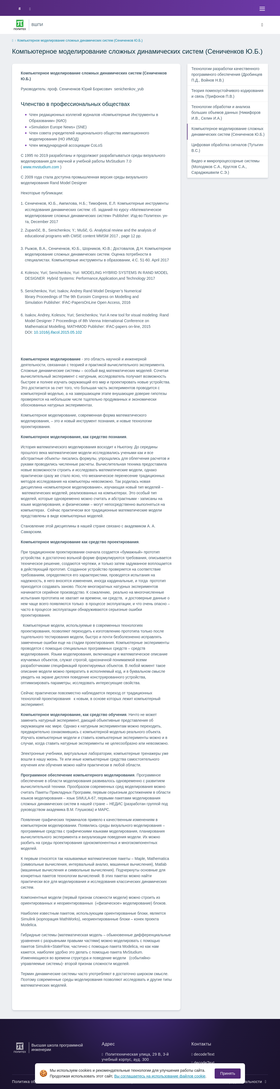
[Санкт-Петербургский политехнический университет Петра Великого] (20, 25)
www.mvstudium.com (41, 167)
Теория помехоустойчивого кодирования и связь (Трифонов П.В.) (227, 93)
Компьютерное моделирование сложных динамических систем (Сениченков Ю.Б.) (227, 131)
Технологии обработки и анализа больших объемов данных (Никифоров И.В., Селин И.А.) (226, 112)
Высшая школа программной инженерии (57, 1047)
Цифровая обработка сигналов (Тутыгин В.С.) (227, 148)
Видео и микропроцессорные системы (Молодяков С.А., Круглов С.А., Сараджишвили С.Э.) (225, 167)
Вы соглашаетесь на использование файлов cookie (160, 1076)
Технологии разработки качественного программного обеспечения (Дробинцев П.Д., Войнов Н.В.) (226, 74)
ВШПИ (37, 24)
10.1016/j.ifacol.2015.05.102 (58, 332)
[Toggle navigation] (262, 9)
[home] (12, 41)
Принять (227, 1073)
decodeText (204, 1054)
